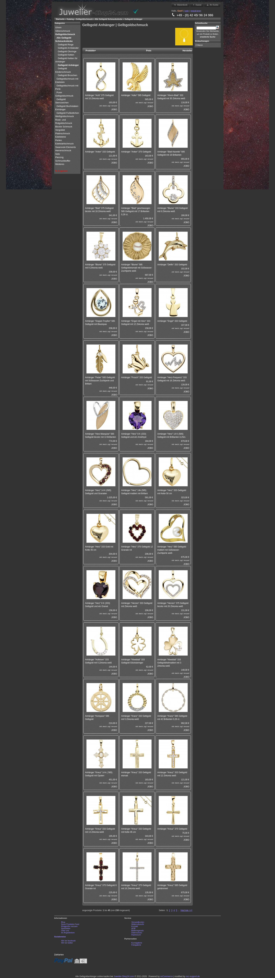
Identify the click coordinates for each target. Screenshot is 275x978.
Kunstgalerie (136, 943)
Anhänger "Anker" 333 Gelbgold (100, 152)
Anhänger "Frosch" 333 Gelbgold (136, 377)
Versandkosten (137, 922)
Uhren (58, 27)
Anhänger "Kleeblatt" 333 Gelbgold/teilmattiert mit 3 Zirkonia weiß (169, 662)
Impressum (136, 935)
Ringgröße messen (69, 926)
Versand (114, 106)
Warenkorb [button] (180, 4)
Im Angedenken (68, 933)
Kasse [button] (197, 4)
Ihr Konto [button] (212, 4)
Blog (63, 922)
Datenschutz (136, 933)
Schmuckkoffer (62, 160)
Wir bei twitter (67, 943)
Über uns (65, 930)
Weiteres (60, 164)
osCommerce (166, 976)
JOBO (114, 109)
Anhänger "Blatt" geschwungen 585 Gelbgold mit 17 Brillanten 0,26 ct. (135, 211)
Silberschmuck (63, 31)
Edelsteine (60, 136)
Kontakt (134, 926)
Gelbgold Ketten (66, 54)
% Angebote (61, 171)
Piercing (59, 157)
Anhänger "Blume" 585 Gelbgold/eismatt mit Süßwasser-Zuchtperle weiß (136, 267)
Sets (57, 154)
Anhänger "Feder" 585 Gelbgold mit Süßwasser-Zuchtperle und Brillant (100, 380)
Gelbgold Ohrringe (67, 51)
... (178, 910)
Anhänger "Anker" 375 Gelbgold (136, 152)
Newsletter (65, 928)
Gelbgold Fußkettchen (67, 113)
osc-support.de (193, 976)
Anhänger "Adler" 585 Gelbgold (135, 95)
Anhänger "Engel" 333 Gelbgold (172, 321)
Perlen (58, 140)
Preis (148, 50)
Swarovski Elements (65, 147)
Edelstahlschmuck (64, 143)
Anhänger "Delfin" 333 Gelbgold (172, 264)
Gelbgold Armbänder (68, 48)
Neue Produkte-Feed (70, 924)
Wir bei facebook (68, 941)
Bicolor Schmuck (64, 126)
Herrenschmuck (63, 150)
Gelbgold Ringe (65, 44)
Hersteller (187, 50)
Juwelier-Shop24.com (124, 976)
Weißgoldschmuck (65, 116)
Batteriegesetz (137, 930)
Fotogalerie (136, 945)
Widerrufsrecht (137, 924)
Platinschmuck (63, 133)
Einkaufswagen (202, 41)
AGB (133, 928)
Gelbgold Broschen (67, 75)
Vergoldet (60, 130)
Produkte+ (91, 50)
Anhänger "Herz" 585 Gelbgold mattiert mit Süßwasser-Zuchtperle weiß (171, 550)
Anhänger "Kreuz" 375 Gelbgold (172, 829)
